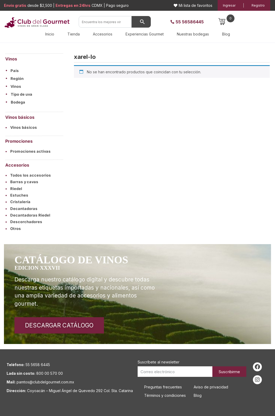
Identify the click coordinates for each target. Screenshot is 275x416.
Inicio (49, 34)
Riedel (13, 188)
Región (17, 78)
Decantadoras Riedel (27, 215)
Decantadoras (21, 208)
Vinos (16, 86)
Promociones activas (28, 151)
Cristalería (18, 201)
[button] (34, 70)
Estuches (16, 195)
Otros (13, 228)
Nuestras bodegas (193, 34)
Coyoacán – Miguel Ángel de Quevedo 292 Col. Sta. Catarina (80, 390)
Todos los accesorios (28, 175)
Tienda (73, 34)
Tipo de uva (21, 94)
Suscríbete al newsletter (158, 362)
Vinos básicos (21, 127)
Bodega (18, 102)
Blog (226, 34)
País (15, 71)
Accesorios (102, 34)
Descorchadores (23, 221)
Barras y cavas (21, 181)
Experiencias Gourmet (145, 34)
